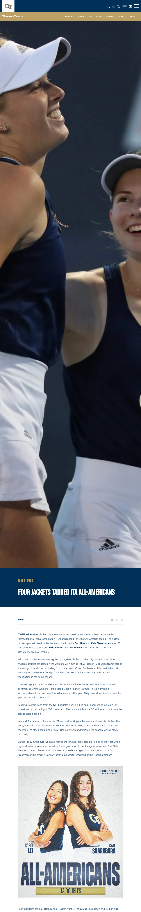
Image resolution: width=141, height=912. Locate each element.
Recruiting (110, 16)
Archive (122, 16)
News (99, 16)
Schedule (69, 16)
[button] (108, 6)
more (132, 16)
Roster (81, 16)
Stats (90, 16)
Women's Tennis (12, 16)
